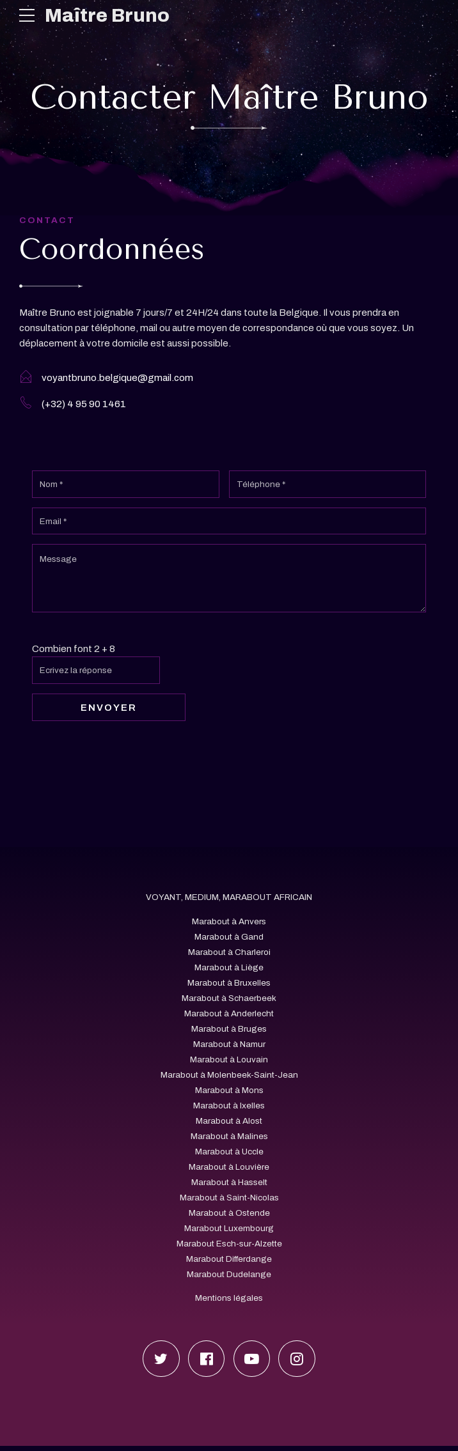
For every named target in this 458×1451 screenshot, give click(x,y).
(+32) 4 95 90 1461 (84, 405)
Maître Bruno (107, 15)
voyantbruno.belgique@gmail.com (117, 378)
